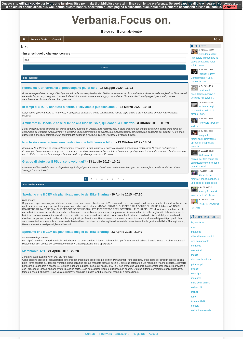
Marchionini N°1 (33, 251)
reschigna (196, 273)
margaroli (196, 278)
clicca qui (40, 7)
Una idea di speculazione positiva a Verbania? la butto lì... (203, 94)
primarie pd (197, 264)
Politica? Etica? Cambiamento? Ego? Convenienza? (203, 78)
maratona (196, 231)
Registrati (139, 333)
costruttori (196, 250)
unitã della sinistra (200, 282)
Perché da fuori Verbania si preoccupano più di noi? (59, 87)
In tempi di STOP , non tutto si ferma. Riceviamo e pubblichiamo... (69, 107)
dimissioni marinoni (201, 259)
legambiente (197, 222)
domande (196, 245)
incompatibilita (198, 301)
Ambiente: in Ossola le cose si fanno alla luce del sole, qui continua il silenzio (78, 123)
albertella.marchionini (202, 236)
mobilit (194, 255)
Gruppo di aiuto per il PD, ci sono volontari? (54, 161)
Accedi (153, 333)
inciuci (194, 292)
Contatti (56, 39)
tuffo (193, 296)
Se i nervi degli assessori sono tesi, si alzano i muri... (202, 110)
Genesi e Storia (39, 39)
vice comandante (200, 241)
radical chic (197, 287)
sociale (195, 268)
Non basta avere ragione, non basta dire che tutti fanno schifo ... (68, 142)
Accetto (229, 7)
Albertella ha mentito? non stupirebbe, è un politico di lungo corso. (205, 179)
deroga (195, 305)
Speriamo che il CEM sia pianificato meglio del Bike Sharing (65, 194)
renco (194, 227)
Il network (105, 333)
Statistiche (122, 333)
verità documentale (201, 310)
